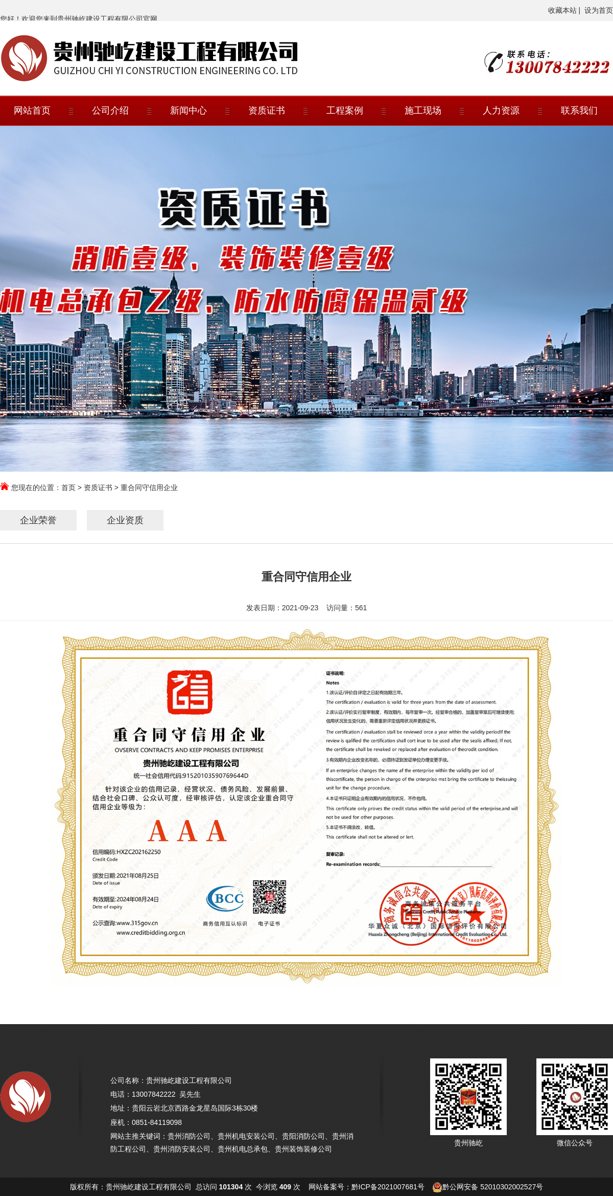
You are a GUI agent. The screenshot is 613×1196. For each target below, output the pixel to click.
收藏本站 (562, 10)
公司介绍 (110, 110)
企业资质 (125, 520)
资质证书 (266, 110)
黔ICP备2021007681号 (388, 1187)
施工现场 (423, 110)
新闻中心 (188, 110)
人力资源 (501, 110)
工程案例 (344, 110)
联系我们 (579, 110)
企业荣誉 (38, 520)
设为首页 (598, 10)
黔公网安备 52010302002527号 (492, 1187)
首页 (68, 487)
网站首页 (32, 110)
